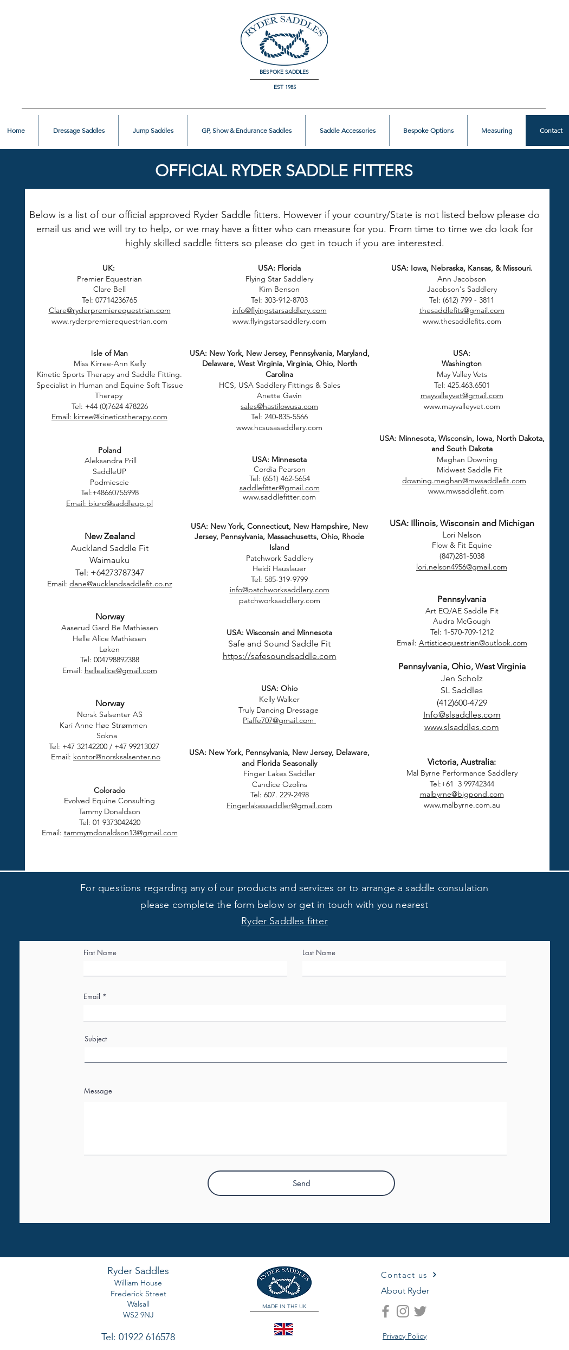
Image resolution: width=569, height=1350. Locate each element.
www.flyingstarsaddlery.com (279, 321)
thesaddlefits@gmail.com (462, 310)
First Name (100, 952)
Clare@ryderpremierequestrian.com (110, 310)
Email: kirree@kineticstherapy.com (109, 416)
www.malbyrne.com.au (462, 805)
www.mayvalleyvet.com (462, 406)
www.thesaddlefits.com (462, 321)
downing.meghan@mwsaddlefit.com (464, 480)
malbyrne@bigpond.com (462, 794)
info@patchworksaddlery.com (279, 589)
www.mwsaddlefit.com (439, 491)
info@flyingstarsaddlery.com (279, 310)
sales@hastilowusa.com (279, 406)
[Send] (301, 1183)
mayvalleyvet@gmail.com (462, 395)
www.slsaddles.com (461, 727)
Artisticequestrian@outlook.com (473, 643)
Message (98, 1091)
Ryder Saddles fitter (284, 921)
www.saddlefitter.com (279, 497)
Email (91, 996)
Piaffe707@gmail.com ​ (279, 720)
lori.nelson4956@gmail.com (461, 567)
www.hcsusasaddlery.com (279, 427)
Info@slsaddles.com (462, 714)
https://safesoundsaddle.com (280, 656)
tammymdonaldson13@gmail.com (121, 832)
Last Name (318, 952)
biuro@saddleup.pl (120, 503)
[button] (526, 25)
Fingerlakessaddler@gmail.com (279, 805)
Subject (96, 1038)
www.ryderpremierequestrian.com (109, 321)
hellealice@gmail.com (121, 670)
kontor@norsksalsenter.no (116, 757)
